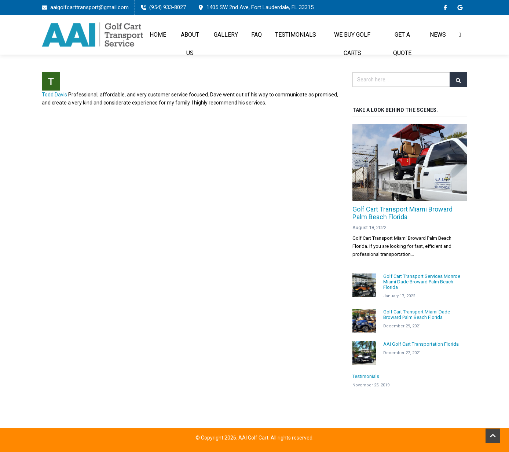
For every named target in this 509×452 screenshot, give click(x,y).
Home (158, 34)
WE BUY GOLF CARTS (352, 43)
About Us (190, 43)
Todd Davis (54, 95)
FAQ (256, 34)
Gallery (226, 34)
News (438, 34)
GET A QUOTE (402, 43)
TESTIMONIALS (295, 34)
